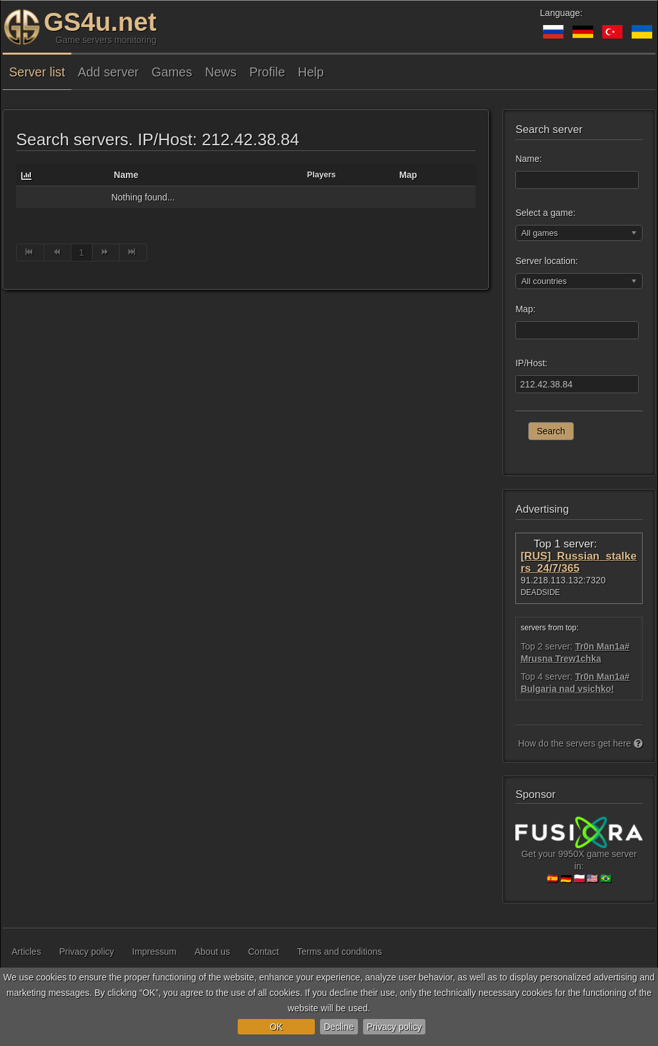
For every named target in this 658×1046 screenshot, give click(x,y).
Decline (339, 1027)
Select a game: (545, 213)
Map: (525, 309)
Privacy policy (394, 1027)
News (220, 72)
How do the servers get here (580, 743)
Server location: (546, 261)
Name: (528, 159)
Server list (37, 72)
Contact (263, 951)
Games (172, 72)
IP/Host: (531, 363)
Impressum (154, 951)
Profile (267, 72)
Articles (26, 951)
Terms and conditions (339, 951)
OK (276, 1027)
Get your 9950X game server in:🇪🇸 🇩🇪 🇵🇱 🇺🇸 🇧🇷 (579, 854)
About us (212, 951)
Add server (108, 72)
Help (311, 72)
